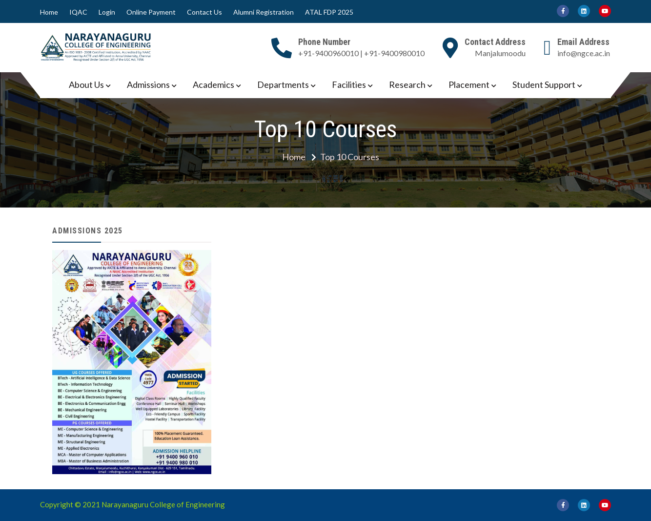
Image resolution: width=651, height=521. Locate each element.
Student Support (543, 84)
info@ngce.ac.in (583, 53)
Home (49, 12)
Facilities (349, 84)
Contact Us (204, 12)
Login (107, 12)
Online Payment (151, 12)
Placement (468, 84)
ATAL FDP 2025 (329, 12)
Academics (213, 84)
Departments (283, 84)
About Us (86, 84)
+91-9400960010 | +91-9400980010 (361, 53)
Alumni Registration (263, 12)
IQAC (78, 12)
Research (407, 84)
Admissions (148, 84)
